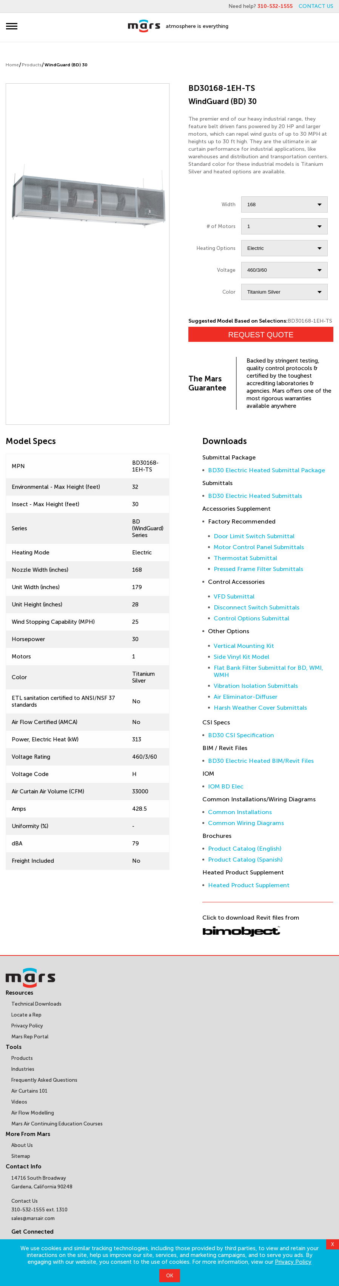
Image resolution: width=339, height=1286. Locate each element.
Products (32, 64)
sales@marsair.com (33, 1218)
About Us (22, 1145)
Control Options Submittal (251, 618)
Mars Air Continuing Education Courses (57, 1124)
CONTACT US (316, 6)
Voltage (226, 270)
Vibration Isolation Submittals (256, 685)
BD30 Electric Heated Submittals (255, 495)
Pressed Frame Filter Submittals (258, 569)
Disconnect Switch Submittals (256, 607)
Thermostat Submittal (245, 558)
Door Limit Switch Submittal (254, 536)
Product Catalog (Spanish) (245, 859)
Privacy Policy (293, 1261)
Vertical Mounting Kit (244, 645)
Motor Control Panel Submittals (259, 547)
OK (169, 1275)
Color (229, 292)
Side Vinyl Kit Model (241, 656)
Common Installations (240, 812)
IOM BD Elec (225, 786)
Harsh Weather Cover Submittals (260, 707)
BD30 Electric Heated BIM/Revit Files (261, 760)
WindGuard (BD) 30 (66, 64)
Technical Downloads (36, 1004)
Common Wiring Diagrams (246, 823)
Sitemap (20, 1156)
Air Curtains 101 (29, 1091)
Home (12, 64)
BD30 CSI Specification (241, 735)
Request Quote (261, 335)
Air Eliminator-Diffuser (245, 696)
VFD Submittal (234, 596)
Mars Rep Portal (29, 1037)
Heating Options (216, 248)
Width (229, 204)
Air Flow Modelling (32, 1113)
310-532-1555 (275, 6)
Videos (19, 1102)
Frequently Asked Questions (44, 1080)
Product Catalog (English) (245, 848)
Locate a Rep (26, 1015)
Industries (22, 1069)
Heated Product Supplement (249, 885)
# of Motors (221, 226)
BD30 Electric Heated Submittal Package (266, 470)
